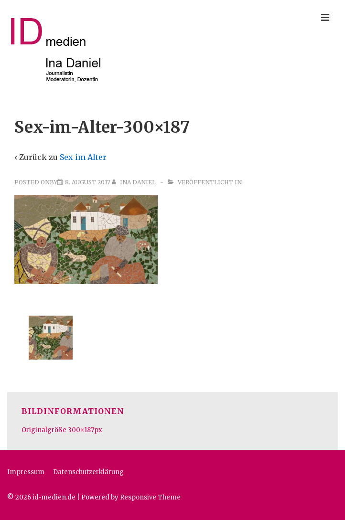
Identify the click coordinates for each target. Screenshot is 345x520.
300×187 (81, 430)
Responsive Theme (150, 497)
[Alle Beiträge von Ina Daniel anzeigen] (134, 182)
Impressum (25, 472)
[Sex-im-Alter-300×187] (87, 182)
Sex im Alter (83, 157)
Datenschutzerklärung (88, 472)
